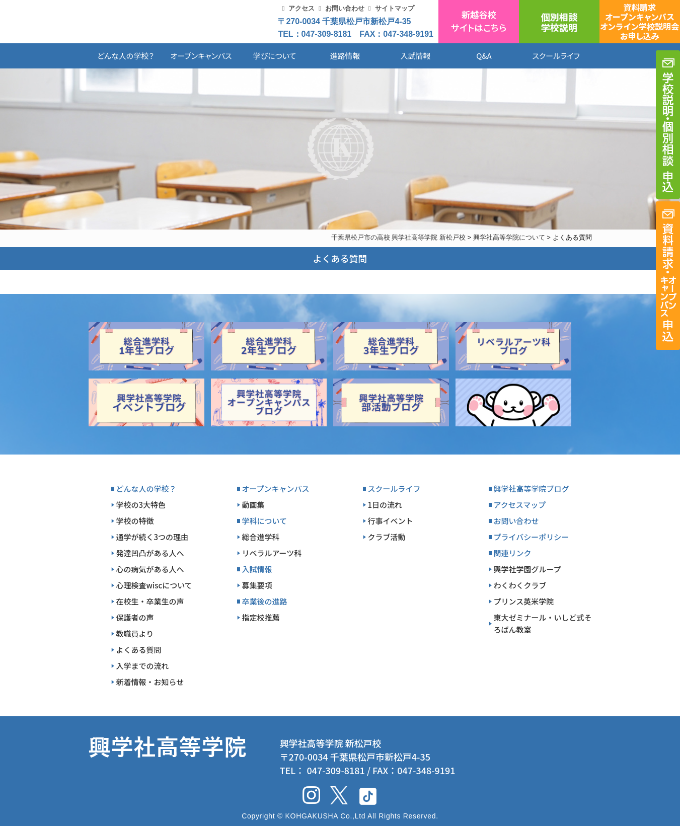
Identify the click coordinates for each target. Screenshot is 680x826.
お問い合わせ (344, 8)
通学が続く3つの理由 (152, 537)
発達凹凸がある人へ (150, 553)
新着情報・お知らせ (150, 682)
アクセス (301, 8)
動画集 (253, 504)
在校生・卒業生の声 (150, 601)
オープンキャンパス (201, 55)
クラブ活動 (387, 537)
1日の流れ (385, 504)
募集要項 (257, 585)
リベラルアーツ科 (272, 553)
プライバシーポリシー (531, 537)
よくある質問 (139, 649)
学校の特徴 (135, 520)
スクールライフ (548, 55)
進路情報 (345, 55)
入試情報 (415, 55)
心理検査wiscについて (154, 585)
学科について (264, 520)
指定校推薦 (261, 617)
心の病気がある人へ (150, 569)
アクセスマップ (520, 504)
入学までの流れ (142, 665)
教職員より (135, 633)
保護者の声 (135, 617)
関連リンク (513, 553)
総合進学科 (261, 537)
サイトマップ (394, 8)
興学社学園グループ (527, 569)
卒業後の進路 (264, 601)
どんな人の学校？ (125, 55)
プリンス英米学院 (524, 601)
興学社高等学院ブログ (531, 488)
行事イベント (390, 520)
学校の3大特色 (141, 504)
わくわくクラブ (520, 585)
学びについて (274, 55)
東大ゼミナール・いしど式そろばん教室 (543, 623)
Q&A (483, 55)
